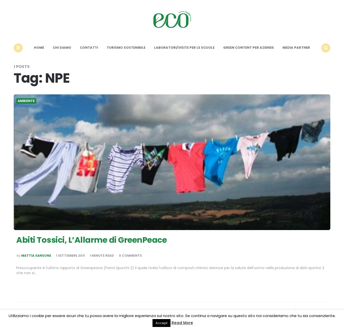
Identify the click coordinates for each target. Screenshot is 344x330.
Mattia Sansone (36, 255)
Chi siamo (62, 47)
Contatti (89, 47)
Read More (182, 322)
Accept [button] (161, 323)
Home (39, 47)
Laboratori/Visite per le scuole (184, 47)
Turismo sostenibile (126, 47)
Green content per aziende (248, 47)
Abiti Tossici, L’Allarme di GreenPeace (91, 240)
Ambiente (26, 101)
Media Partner (296, 47)
